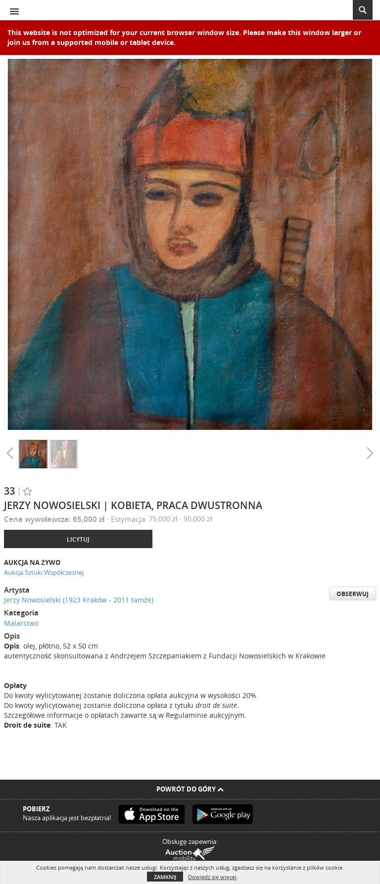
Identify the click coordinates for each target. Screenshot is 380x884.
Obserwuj (352, 594)
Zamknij (165, 877)
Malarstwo (21, 623)
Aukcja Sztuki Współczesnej (44, 572)
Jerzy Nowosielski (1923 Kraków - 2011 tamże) (78, 600)
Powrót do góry (190, 789)
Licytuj (78, 539)
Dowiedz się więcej (212, 877)
